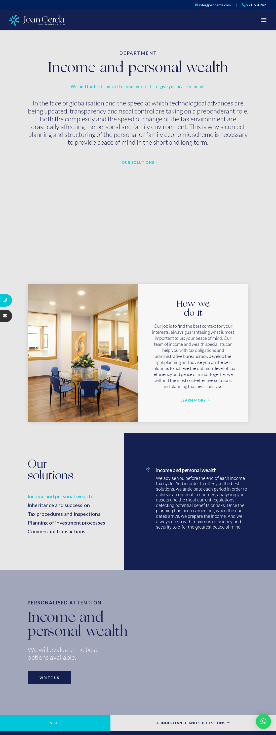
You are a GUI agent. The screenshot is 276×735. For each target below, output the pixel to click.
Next (55, 723)
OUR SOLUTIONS (138, 162)
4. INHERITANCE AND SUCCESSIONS (190, 723)
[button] (263, 721)
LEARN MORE (193, 400)
